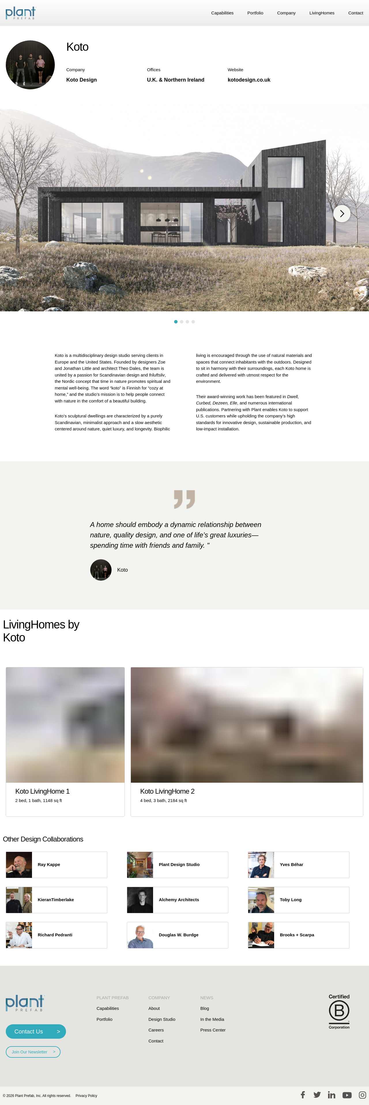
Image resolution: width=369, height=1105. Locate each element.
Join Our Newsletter (29, 1052)
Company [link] (286, 12)
